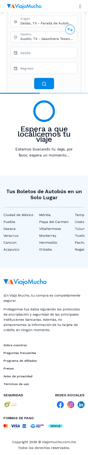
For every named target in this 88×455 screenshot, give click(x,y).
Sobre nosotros (15, 345)
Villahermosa (50, 229)
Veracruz (11, 236)
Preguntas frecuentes (19, 353)
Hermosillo (48, 242)
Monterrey (47, 236)
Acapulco (11, 249)
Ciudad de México (18, 215)
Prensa (8, 368)
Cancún (9, 242)
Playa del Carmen (54, 222)
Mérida (45, 215)
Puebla (9, 222)
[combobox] (47, 23)
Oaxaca (9, 229)
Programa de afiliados (20, 360)
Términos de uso (16, 384)
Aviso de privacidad (17, 376)
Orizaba (45, 249)
